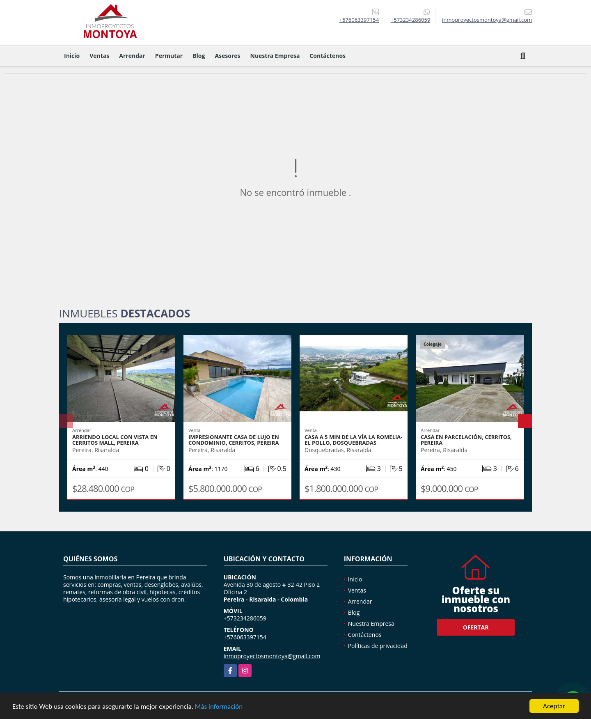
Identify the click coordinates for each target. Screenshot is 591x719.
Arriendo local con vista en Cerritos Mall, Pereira (115, 440)
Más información (219, 707)
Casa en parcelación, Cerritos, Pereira (466, 440)
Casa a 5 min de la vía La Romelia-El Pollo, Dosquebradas (353, 440)
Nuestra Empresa (275, 56)
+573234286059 (411, 19)
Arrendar (132, 56)
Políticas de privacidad (378, 646)
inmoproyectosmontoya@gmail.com (272, 656)
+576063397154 (359, 19)
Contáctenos (327, 56)
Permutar (169, 56)
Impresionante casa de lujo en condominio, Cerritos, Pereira (233, 440)
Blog (198, 56)
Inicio (72, 56)
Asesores (227, 56)
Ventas (99, 56)
